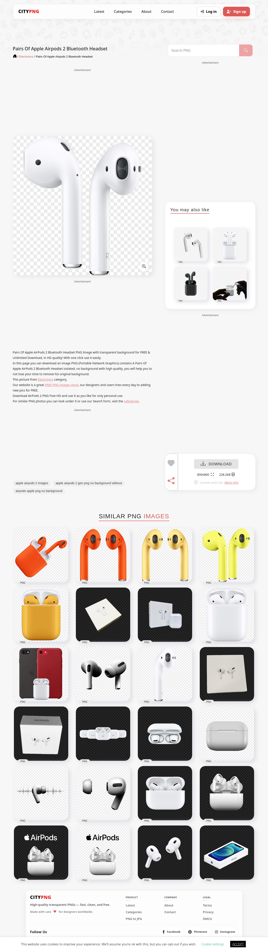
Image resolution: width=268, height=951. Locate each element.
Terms (207, 905)
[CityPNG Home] (29, 11)
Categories (123, 11)
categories (131, 401)
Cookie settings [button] (212, 944)
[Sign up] (236, 11)
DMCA (207, 919)
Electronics (45, 379)
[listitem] (171, 932)
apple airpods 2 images (32, 483)
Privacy (208, 912)
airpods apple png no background (39, 491)
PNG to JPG (134, 919)
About (146, 11)
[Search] (246, 50)
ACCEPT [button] (238, 944)
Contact (167, 11)
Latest (99, 11)
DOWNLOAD (216, 464)
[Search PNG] (203, 50)
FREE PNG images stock (61, 385)
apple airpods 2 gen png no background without (88, 483)
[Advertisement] (82, 102)
